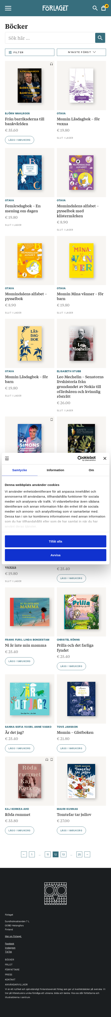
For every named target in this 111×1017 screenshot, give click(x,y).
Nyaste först (79, 52)
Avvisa (56, 555)
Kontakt (10, 980)
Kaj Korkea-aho (17, 809)
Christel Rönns (68, 639)
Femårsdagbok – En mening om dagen (23, 208)
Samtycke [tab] (19, 470)
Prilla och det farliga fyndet (75, 647)
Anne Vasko (42, 727)
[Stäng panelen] (104, 458)
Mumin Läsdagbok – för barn (26, 379)
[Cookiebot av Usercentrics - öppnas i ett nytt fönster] (77, 458)
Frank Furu (13, 639)
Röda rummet (17, 814)
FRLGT (8, 965)
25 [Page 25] (79, 855)
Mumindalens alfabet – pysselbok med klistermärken (78, 210)
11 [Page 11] (48, 855)
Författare (12, 970)
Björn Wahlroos (17, 113)
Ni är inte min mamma (25, 645)
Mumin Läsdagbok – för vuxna (78, 121)
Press (8, 975)
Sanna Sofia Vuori (19, 727)
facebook (9, 944)
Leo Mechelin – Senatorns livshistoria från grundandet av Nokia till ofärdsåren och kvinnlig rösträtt (80, 386)
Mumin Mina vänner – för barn (80, 296)
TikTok (8, 952)
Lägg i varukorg (20, 140)
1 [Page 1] (31, 855)
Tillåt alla (55, 541)
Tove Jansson (67, 727)
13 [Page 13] (63, 855)
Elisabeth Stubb (69, 371)
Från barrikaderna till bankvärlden (24, 121)
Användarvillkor (16, 985)
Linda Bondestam (36, 639)
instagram (10, 948)
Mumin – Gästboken (75, 732)
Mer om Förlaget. (13, 936)
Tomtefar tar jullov (74, 814)
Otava (61, 113)
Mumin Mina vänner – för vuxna (28, 564)
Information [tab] (55, 470)
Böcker (9, 960)
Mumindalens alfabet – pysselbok (26, 296)
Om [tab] (91, 470)
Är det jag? (14, 732)
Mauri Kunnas (67, 809)
